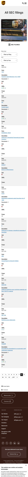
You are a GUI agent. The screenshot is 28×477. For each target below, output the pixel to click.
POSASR (4, 344)
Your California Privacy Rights (9, 463)
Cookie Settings (20, 463)
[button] (23, 3)
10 (2, 377)
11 (6, 377)
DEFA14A (4, 284)
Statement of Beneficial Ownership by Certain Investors (13, 138)
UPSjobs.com (18, 420)
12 (9, 377)
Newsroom (8, 395)
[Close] (26, 472)
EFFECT (4, 165)
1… (6, 374)
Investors (3, 422)
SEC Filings (14, 45)
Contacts (5, 390)
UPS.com (17, 414)
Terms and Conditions (18, 460)
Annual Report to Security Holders (10, 261)
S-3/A (3, 193)
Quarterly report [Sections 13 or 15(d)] (11, 76)
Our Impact (4, 419)
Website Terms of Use (10, 462)
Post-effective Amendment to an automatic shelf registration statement (14, 349)
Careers (7, 401)
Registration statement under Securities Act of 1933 (13, 199)
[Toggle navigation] (25, 3)
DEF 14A (4, 315)
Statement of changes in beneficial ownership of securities (14, 231)
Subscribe (14, 454)
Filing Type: (3, 51)
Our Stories (4, 414)
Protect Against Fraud (8, 460)
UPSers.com (18, 417)
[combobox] (9, 54)
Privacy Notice (19, 462)
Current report (5, 107)
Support (3, 428)
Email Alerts (6, 386)
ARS (3, 256)
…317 (13, 377)
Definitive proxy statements (8, 320)
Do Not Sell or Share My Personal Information (14, 464)
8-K (2, 102)
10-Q (3, 72)
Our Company (5, 416)
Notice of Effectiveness (7, 169)
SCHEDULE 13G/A (6, 132)
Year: (2, 57)
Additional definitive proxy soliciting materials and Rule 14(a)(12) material (14, 290)
